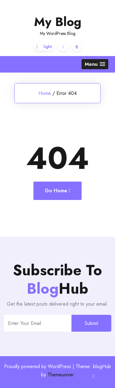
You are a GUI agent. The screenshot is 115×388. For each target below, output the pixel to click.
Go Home (58, 190)
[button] (95, 64)
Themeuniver (61, 374)
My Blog (57, 21)
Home (44, 93)
